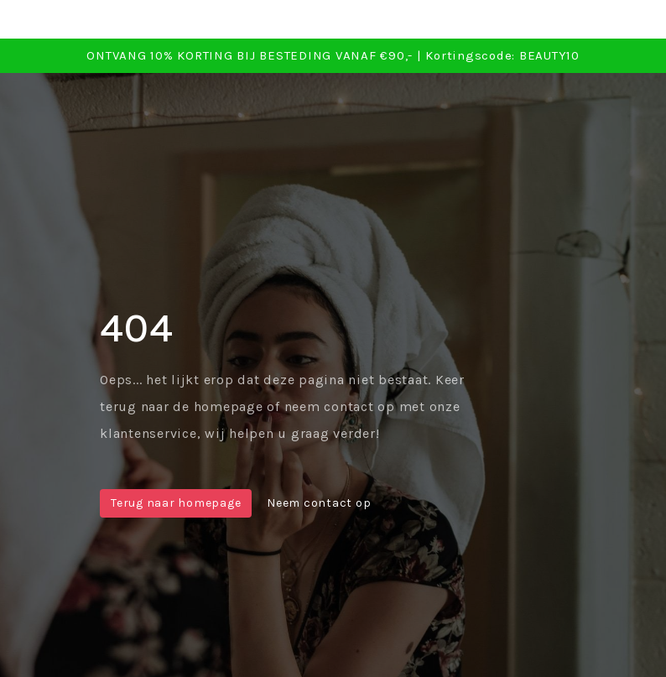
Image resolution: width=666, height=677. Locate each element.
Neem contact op (319, 503)
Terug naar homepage (176, 503)
